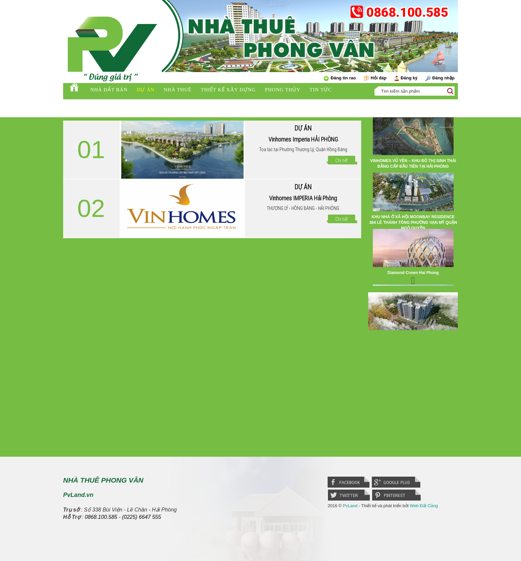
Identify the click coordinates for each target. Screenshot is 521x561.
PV (118, 102)
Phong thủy (282, 89)
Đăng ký (406, 78)
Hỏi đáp (375, 78)
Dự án (146, 89)
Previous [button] (413, 124)
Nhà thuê (178, 89)
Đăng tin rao (340, 78)
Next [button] (413, 279)
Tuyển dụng (85, 104)
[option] (413, 145)
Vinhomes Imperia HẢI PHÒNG (303, 139)
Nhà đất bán (109, 89)
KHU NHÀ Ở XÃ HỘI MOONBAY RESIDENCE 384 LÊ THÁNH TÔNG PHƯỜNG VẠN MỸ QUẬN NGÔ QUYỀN (413, 223)
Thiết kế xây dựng (228, 89)
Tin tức (321, 89)
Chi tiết (341, 160)
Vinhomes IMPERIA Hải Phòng (303, 198)
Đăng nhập (440, 78)
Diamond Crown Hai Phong (413, 272)
